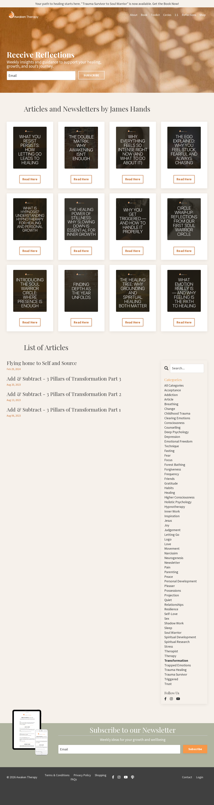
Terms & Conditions (57, 793)
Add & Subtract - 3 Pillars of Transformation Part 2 (68, 395)
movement (172, 558)
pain (167, 578)
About (133, 15)
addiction (171, 396)
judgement (173, 539)
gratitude (171, 489)
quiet (168, 612)
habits (169, 494)
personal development (181, 593)
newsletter (172, 573)
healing (170, 499)
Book (144, 15)
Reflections (189, 15)
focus (168, 465)
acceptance (173, 391)
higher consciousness (180, 504)
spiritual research (178, 657)
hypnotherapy (175, 514)
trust (168, 701)
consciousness (175, 425)
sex (167, 632)
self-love (171, 627)
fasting (169, 455)
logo (168, 548)
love (168, 553)
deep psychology (177, 435)
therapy (170, 671)
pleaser (170, 598)
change (170, 411)
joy (167, 534)
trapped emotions (178, 681)
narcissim (171, 563)
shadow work (174, 637)
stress (169, 662)
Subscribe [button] (195, 767)
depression (172, 440)
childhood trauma (178, 416)
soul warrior (173, 647)
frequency (172, 480)
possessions (173, 603)
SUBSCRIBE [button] (91, 75)
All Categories (174, 386)
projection (172, 607)
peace (168, 588)
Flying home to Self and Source (44, 364)
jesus (168, 529)
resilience (171, 622)
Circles (167, 15)
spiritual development (181, 652)
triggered (171, 696)
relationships (174, 617)
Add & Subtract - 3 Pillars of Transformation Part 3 (67, 379)
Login (199, 795)
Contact (187, 795)
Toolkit (155, 15)
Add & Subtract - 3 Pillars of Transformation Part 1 (67, 411)
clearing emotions (178, 420)
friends (170, 484)
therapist (171, 667)
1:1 (176, 15)
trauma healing (176, 686)
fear (167, 460)
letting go (172, 543)
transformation (176, 676)
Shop (202, 15)
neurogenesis (174, 568)
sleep (168, 642)
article (169, 401)
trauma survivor (176, 691)
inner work (172, 519)
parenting (171, 583)
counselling (173, 430)
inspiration (172, 524)
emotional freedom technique (179, 447)
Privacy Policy (82, 793)
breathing (171, 406)
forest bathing (175, 470)
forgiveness (173, 475)
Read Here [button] (29, 179)
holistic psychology (179, 509)
